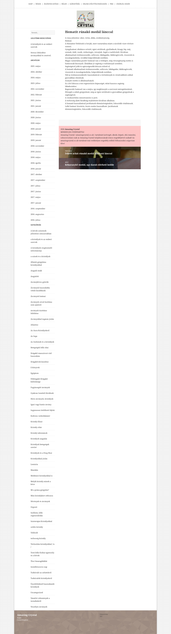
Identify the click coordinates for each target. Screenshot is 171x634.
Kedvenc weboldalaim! (40, 416)
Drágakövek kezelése (40, 362)
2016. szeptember (38, 208)
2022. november (37, 89)
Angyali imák (36, 270)
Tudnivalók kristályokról (41, 578)
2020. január (36, 129)
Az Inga (34, 336)
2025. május (36, 66)
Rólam (64, 4)
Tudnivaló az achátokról (41, 572)
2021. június (36, 100)
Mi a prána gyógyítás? (40, 490)
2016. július (35, 220)
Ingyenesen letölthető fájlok (43, 410)
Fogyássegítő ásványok (40, 387)
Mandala (34, 470)
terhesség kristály (38, 538)
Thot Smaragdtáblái (39, 561)
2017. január (36, 203)
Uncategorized (37, 592)
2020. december (37, 111)
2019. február (36, 134)
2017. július (35, 186)
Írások (38, 4)
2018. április (36, 163)
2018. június (36, 151)
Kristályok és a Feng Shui (41, 453)
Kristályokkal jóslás (39, 458)
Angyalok (35, 276)
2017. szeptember (38, 180)
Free (111, 4)
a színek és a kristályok (40, 256)
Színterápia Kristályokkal (41, 521)
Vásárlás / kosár (123, 4)
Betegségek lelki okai (39, 347)
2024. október (36, 72)
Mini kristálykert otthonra (42, 495)
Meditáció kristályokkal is (41, 475)
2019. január (36, 140)
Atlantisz (34, 325)
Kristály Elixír (37, 421)
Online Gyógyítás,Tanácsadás (95, 4)
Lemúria (34, 464)
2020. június (36, 117)
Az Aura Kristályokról (40, 330)
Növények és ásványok (40, 501)
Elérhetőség (75, 4)
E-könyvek (35, 367)
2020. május (36, 123)
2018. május (36, 157)
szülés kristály (37, 527)
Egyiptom (35, 373)
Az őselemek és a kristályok (42, 342)
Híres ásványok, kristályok (42, 399)
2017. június (36, 191)
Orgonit (34, 507)
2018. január (36, 168)
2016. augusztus (37, 214)
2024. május (36, 77)
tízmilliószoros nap (39, 567)
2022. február (36, 94)
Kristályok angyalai (39, 438)
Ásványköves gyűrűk (40, 282)
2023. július (35, 83)
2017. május (36, 197)
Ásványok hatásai (38, 296)
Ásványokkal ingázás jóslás (42, 319)
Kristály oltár (36, 427)
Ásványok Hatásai (51, 4)
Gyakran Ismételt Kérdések (42, 393)
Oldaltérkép (104, 614)
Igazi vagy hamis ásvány (41, 404)
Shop (30, 4)
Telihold (34, 532)
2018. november (37, 146)
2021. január (36, 106)
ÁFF (101, 616)
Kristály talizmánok (39, 433)
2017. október (36, 174)
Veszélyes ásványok (39, 607)
